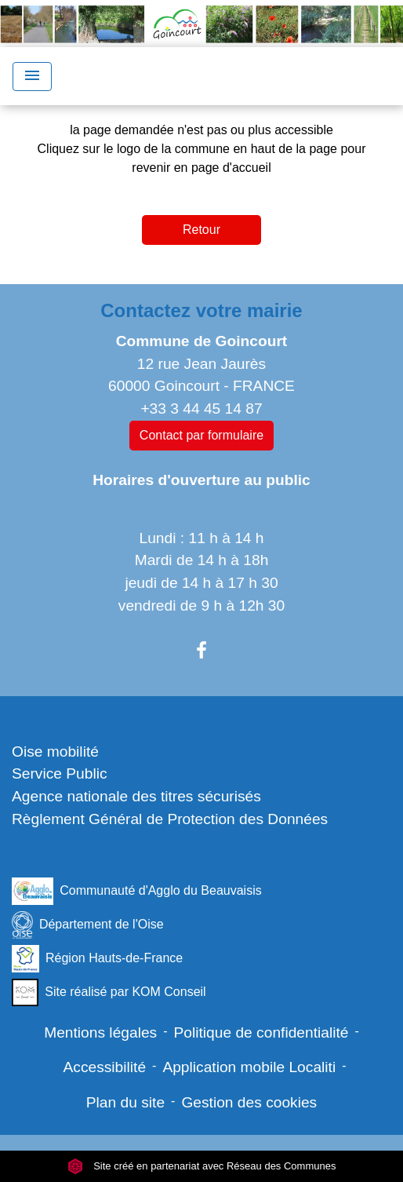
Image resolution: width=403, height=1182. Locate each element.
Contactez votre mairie (201, 310)
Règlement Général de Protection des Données (170, 819)
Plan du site (125, 1102)
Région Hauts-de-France (97, 958)
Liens (202, 714)
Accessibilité (104, 1067)
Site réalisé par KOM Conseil (109, 992)
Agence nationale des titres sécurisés (136, 796)
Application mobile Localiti (249, 1067)
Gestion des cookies (249, 1102)
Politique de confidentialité (261, 1032)
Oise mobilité (55, 751)
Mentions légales (100, 1032)
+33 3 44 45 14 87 (201, 408)
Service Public (59, 773)
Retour (201, 229)
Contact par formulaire (201, 435)
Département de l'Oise (88, 925)
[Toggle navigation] (32, 76)
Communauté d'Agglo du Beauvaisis (137, 891)
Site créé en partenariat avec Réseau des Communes (201, 1166)
